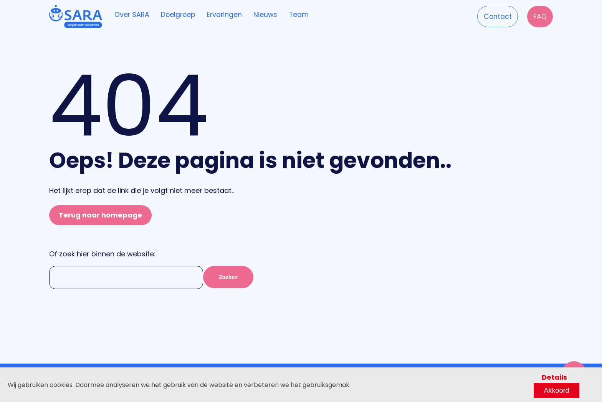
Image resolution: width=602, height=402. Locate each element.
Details (527, 389)
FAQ (536, 15)
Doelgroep (185, 15)
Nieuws (283, 15)
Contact (488, 15)
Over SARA (134, 15)
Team (321, 15)
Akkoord (570, 390)
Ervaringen (237, 15)
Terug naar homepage (100, 215)
